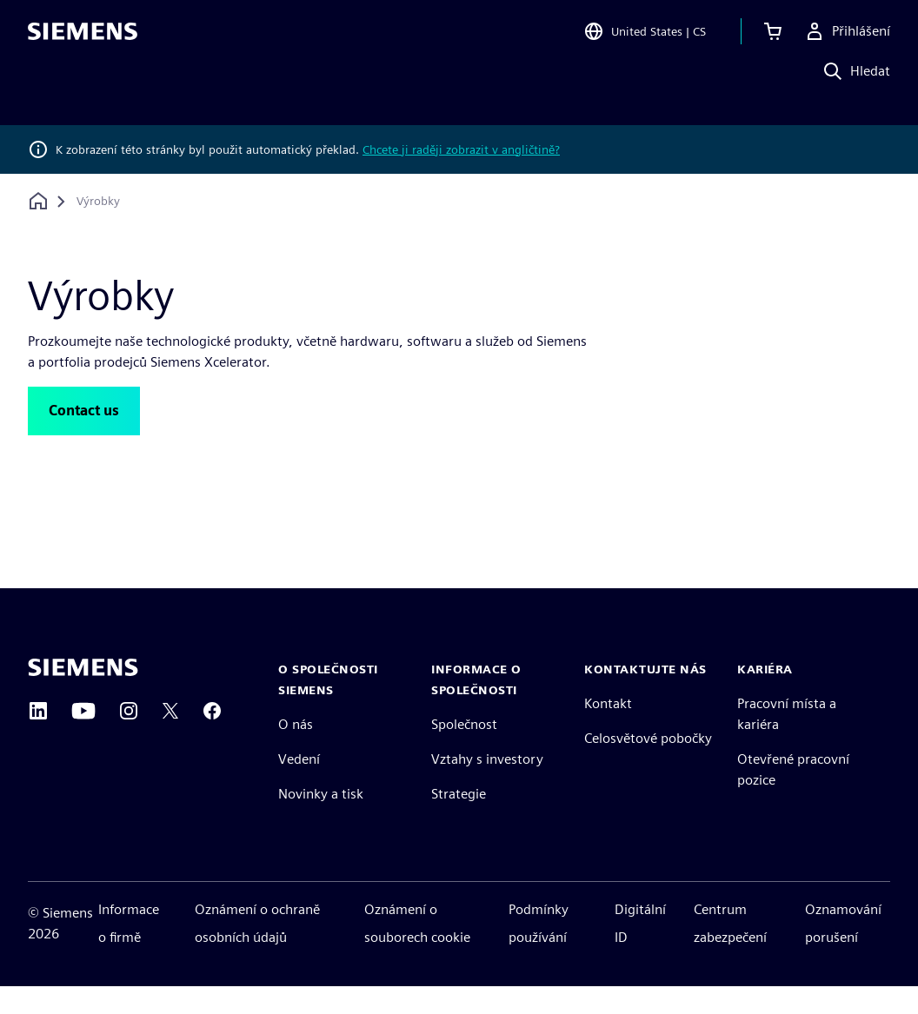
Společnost (464, 752)
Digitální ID (640, 951)
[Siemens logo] (82, 38)
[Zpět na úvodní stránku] (38, 201)
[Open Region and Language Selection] (644, 38)
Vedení (299, 787)
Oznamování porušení (843, 951)
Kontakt (608, 731)
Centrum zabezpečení (730, 951)
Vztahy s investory (487, 787)
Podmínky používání (539, 951)
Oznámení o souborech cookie (417, 951)
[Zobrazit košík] (772, 38)
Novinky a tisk (320, 821)
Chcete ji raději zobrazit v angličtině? (461, 149)
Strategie (458, 821)
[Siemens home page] (83, 695)
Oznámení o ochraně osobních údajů (257, 951)
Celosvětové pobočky (648, 766)
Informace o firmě (128, 951)
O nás (295, 752)
